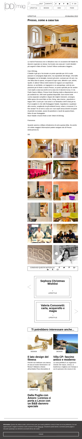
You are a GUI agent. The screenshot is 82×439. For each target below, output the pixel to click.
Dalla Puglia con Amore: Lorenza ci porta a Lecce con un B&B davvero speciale (39, 401)
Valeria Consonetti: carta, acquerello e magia (53, 308)
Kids (59, 8)
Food (72, 8)
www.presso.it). (33, 130)
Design (46, 8)
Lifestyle (33, 8)
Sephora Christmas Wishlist (52, 282)
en (75, 3)
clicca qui (40, 427)
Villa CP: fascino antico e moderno (64, 358)
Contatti (48, 3)
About (40, 3)
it (72, 3)
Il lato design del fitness (38, 358)
